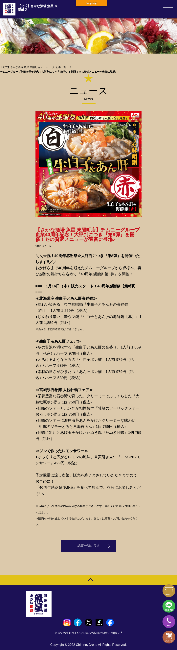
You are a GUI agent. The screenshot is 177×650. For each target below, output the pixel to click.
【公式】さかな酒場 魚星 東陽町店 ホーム (24, 67)
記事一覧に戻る (88, 546)
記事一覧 (61, 67)
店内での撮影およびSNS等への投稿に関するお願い (88, 633)
